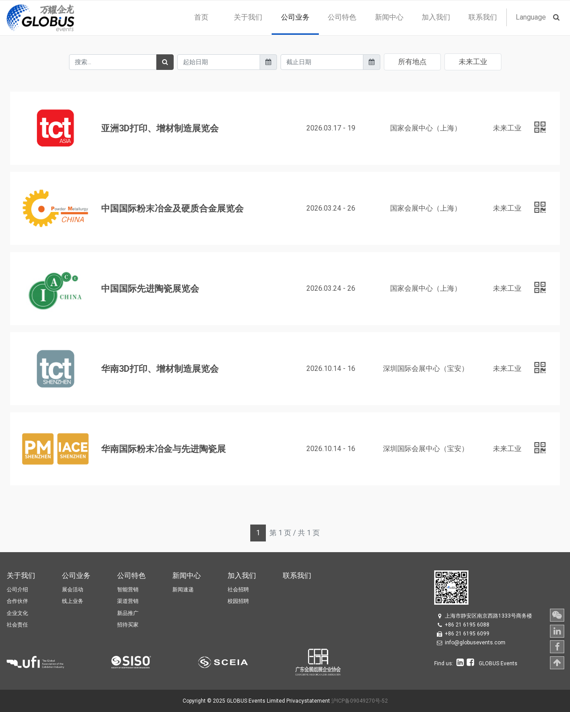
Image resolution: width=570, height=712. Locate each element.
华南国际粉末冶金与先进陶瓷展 (163, 448)
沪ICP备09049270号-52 (359, 701)
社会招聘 (238, 589)
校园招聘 (238, 601)
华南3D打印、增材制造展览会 (160, 368)
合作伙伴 (17, 601)
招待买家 (127, 625)
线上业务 (72, 601)
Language (531, 17)
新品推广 (127, 613)
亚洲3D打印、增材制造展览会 (160, 128)
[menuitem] (201, 17)
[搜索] (165, 62)
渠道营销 (127, 601)
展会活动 (72, 589)
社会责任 (17, 625)
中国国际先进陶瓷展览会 (150, 288)
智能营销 (127, 589)
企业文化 (17, 613)
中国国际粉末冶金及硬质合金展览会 (172, 208)
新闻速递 (183, 589)
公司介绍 (17, 589)
